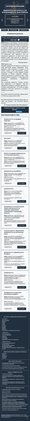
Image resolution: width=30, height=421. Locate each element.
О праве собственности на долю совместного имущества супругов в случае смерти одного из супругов (13, 376)
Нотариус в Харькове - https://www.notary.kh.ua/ (17, 105)
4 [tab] (14, 25)
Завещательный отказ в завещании (10, 339)
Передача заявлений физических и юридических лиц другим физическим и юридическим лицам (14, 406)
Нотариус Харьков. (5, 414)
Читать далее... (21, 133)
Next (28, 20)
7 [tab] (21, 25)
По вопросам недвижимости (8, 343)
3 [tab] (11, 25)
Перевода (4, 353)
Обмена (4, 328)
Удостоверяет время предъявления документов (13, 368)
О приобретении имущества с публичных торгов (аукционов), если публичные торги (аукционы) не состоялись (13, 383)
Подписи (4, 358)
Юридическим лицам (7, 346)
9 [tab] (15, 27)
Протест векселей (6, 391)
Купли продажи (5, 320)
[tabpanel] (15, 20)
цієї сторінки (9, 95)
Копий (3, 354)
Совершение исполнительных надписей (11, 389)
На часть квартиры (6, 335)
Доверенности (8, 133)
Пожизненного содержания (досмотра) (11, 330)
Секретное (4, 337)
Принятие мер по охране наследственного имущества (14, 394)
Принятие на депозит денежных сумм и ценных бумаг (14, 408)
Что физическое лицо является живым (11, 365)
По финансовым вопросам (8, 345)
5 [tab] (16, 25)
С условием (4, 338)
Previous (2, 20)
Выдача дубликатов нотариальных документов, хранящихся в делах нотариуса (13, 400)
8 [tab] (23, 25)
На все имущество (6, 334)
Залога (3, 324)
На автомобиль (5, 344)
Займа (3, 322)
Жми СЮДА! (15, 40)
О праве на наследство (7, 373)
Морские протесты (6, 392)
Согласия (4, 357)
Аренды (4, 327)
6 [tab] (18, 25)
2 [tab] (9, 25)
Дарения (4, 321)
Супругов (4, 336)
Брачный (4, 329)
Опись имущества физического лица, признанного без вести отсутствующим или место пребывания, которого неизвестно (15, 396)
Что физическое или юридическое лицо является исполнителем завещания (13, 363)
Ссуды (3, 323)
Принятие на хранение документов (10, 410)
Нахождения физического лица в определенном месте (14, 367)
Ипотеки (4, 326)
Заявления (4, 355)
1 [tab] (6, 25)
